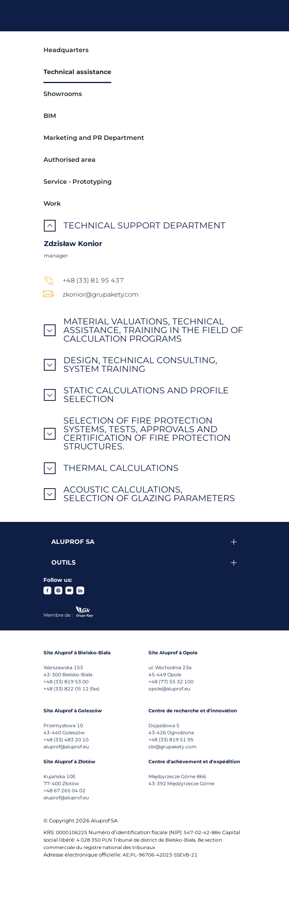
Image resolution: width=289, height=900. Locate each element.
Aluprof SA (72, 541)
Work (52, 203)
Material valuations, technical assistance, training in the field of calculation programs (153, 330)
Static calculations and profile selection (146, 395)
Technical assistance (77, 72)
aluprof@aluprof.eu (66, 747)
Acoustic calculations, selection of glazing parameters (149, 494)
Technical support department (144, 225)
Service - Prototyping (77, 181)
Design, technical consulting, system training (140, 364)
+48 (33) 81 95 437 (93, 280)
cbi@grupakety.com (172, 747)
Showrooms (62, 94)
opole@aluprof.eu (169, 689)
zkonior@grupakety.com (101, 294)
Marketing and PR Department (93, 137)
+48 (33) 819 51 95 (170, 739)
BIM (49, 116)
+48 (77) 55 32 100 (170, 682)
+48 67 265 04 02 (64, 790)
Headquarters (66, 50)
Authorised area (69, 159)
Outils (63, 562)
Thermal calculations (121, 468)
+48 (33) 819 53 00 (66, 682)
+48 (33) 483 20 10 (66, 739)
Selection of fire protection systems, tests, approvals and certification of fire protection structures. (147, 433)
